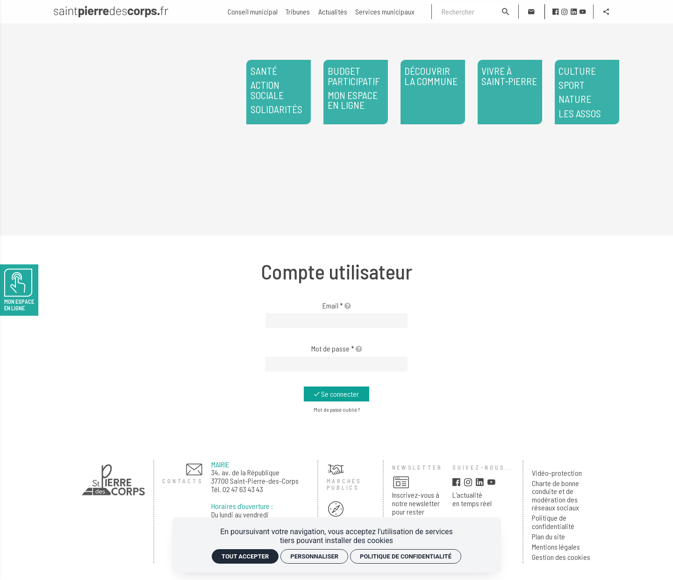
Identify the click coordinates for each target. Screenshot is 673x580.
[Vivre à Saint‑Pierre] (510, 92)
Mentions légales (556, 547)
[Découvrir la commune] (433, 92)
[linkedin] (574, 11)
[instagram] (564, 11)
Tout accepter (245, 556)
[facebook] (555, 11)
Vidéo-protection (557, 473)
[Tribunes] (298, 11)
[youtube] (583, 11)
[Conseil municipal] (253, 11)
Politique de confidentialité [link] (405, 556)
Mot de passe (336, 348)
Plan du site (548, 536)
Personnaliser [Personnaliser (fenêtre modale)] (314, 556)
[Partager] (606, 11)
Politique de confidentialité (553, 522)
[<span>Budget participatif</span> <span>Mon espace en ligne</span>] (355, 92)
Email (336, 305)
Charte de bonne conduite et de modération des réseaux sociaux (555, 495)
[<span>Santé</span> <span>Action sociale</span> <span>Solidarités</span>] (278, 92)
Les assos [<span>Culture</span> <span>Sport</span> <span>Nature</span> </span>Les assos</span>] (586, 91)
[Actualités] (332, 11)
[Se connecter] (336, 394)
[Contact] (531, 11)
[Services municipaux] (385, 11)
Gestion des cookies (561, 557)
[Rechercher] (462, 11)
